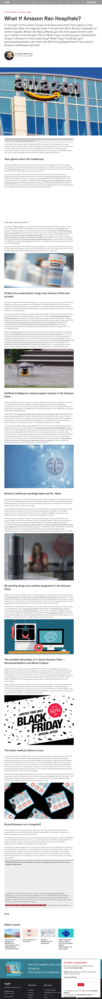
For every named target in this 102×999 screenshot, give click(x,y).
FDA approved (57, 609)
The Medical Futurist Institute (53, 992)
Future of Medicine (10, 12)
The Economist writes (13, 169)
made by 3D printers (30, 611)
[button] (83, 2)
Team (60, 2)
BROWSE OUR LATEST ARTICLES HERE (25, 141)
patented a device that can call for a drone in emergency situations (38, 334)
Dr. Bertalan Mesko (50, 990)
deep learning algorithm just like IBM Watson (51, 428)
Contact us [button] (91, 2)
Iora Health (60, 229)
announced (27, 241)
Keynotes (44, 2)
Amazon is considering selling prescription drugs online (23, 235)
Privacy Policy (8, 996)
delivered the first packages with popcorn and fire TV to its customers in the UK (34, 322)
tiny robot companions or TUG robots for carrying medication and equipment (31, 597)
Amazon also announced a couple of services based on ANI (37, 414)
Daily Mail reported (55, 613)
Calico (48, 176)
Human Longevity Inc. (58, 176)
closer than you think (30, 609)
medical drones (17, 332)
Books (30, 997)
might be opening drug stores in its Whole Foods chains (23, 237)
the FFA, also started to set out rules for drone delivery (37, 324)
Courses (52, 2)
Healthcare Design (25, 12)
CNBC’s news (18, 227)
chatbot (11, 527)
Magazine (34, 2)
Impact (67, 2)
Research (76, 2)
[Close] (100, 959)
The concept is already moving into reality (27, 525)
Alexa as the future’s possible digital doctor (37, 239)
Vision (46, 997)
